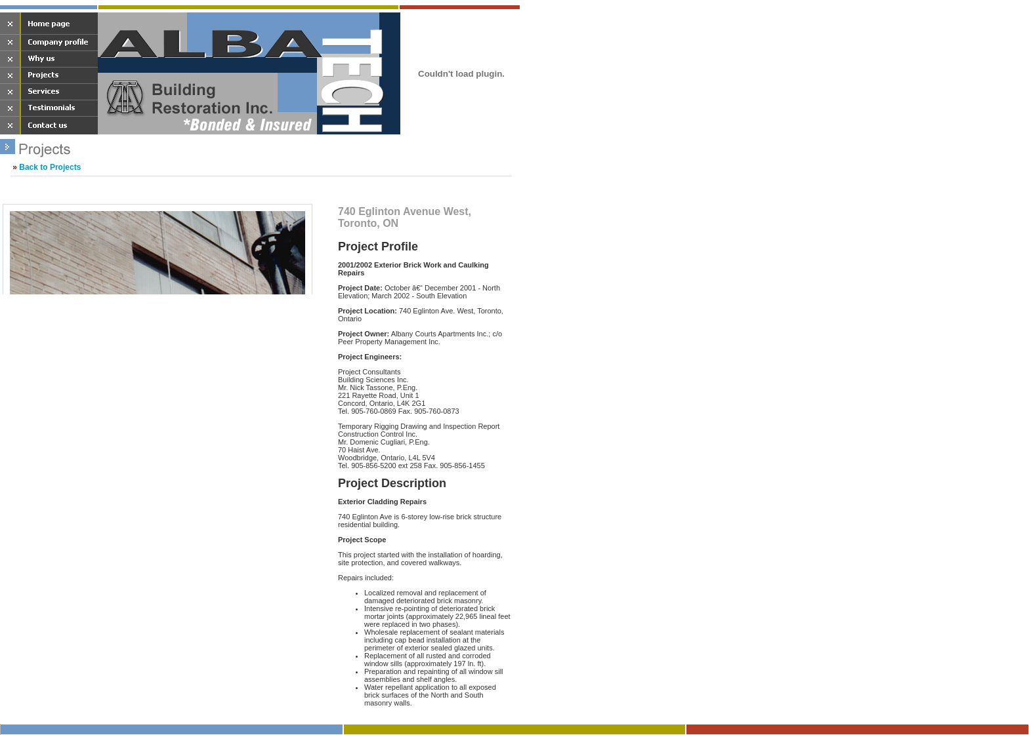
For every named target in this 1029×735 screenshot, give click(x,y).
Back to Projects (50, 167)
